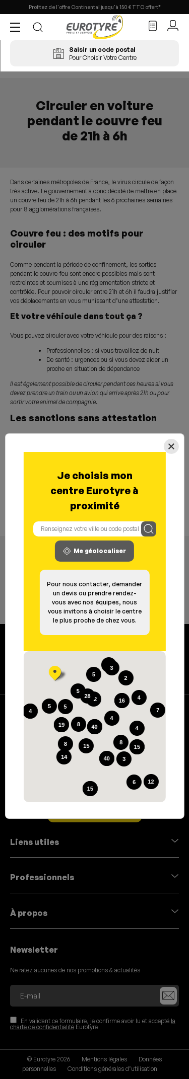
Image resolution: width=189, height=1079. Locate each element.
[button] (17, 27)
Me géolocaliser (94, 551)
